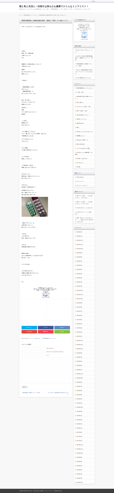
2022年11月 (80, 244)
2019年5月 (79, 394)
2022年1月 (79, 286)
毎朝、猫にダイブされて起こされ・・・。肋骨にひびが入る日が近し (84, 219)
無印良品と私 (80, 123)
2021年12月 (80, 290)
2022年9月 (79, 252)
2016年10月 (80, 453)
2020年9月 (79, 353)
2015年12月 (80, 482)
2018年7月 (79, 415)
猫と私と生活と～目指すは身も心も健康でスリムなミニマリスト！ (54, 6)
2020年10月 (80, 348)
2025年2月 (79, 232)
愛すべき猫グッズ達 (82, 110)
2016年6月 (79, 461)
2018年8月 (79, 411)
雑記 (78, 127)
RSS (94, 1)
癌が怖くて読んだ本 (82, 158)
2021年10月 (80, 298)
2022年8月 (79, 257)
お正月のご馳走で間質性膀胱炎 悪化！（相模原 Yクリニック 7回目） (84, 57)
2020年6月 (79, 361)
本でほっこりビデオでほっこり (85, 131)
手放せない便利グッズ (82, 140)
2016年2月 (79, 474)
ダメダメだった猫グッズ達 (83, 106)
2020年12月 (80, 340)
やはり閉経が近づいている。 (84, 77)
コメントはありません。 (36, 338)
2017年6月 (79, 432)
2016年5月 (79, 465)
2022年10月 (80, 248)
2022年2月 (79, 282)
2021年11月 (80, 294)
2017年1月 (79, 440)
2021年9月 (79, 303)
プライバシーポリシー (82, 185)
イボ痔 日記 (80, 92)
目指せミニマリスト (82, 119)
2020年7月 (79, 357)
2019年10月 (80, 378)
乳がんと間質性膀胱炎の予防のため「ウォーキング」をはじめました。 (84, 71)
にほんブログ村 (46, 293)
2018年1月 (79, 428)
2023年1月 (79, 236)
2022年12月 (80, 240)
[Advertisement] (46, 39)
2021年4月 (79, 323)
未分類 (78, 166)
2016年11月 (80, 449)
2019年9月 (79, 382)
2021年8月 (79, 307)
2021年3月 (79, 328)
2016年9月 (79, 457)
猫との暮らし (80, 102)
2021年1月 (79, 336)
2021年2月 (79, 332)
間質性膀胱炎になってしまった (49, 338)
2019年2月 (79, 403)
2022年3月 (79, 277)
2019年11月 (80, 373)
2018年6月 (79, 419)
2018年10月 (80, 407)
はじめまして (80, 162)
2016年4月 (79, 469)
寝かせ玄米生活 (81, 144)
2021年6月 (79, 315)
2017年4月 (79, 436)
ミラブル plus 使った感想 (83, 148)
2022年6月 (79, 265)
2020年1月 (79, 369)
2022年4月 (79, 273)
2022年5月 (79, 269)
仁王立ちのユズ (81, 207)
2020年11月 (80, 344)
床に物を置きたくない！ (83, 115)
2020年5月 (79, 365)
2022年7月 (79, 261)
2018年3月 (79, 424)
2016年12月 (80, 444)
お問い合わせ (80, 177)
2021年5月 (79, 319)
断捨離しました (81, 135)
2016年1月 (79, 478)
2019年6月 (79, 390)
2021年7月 (79, 311)
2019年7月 (79, 386)
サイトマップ (80, 181)
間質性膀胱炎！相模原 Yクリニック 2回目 (31, 392)
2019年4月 (79, 399)
